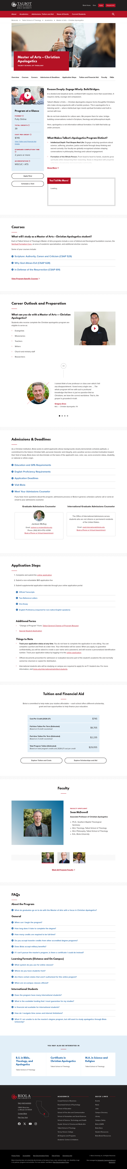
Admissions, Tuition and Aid (43, 14)
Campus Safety (100, 1120)
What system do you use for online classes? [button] (34, 965)
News (97, 1105)
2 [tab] (62, 416)
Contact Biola (22, 1114)
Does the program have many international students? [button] (38, 995)
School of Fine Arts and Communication (71, 1112)
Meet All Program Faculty (62, 870)
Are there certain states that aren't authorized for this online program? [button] (46, 977)
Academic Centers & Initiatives (68, 1140)
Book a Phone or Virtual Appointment (39, 533)
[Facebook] (19, 1124)
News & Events (63, 14)
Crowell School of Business (67, 1101)
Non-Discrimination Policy (41, 1156)
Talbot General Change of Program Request (61, 626)
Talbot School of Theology (31, 20)
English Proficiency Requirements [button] (33, 471)
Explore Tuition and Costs (41, 760)
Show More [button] (52, 168)
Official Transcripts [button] (27, 592)
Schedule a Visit (27, 184)
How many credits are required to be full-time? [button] (35, 934)
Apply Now (27, 176)
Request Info (110, 5)
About (14, 14)
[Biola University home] (31, 1096)
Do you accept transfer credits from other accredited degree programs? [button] (46, 940)
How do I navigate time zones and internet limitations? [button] (39, 1013)
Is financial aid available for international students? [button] (37, 1007)
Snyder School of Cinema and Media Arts (72, 1124)
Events (97, 1101)
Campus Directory (101, 1112)
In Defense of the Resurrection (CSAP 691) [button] (37, 269)
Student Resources (101, 1132)
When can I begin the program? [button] (28, 922)
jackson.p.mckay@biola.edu (41, 527)
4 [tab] (67, 416)
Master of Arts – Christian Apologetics (70, 20)
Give (94, 5)
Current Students (79, 14)
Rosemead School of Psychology (69, 1105)
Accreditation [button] (22, 161)
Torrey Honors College (65, 1132)
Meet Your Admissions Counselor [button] (32, 491)
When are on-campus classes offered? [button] (31, 983)
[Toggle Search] (113, 14)
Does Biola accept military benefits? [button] (30, 946)
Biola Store (99, 1128)
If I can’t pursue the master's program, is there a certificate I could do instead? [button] (49, 952)
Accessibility (26, 1156)
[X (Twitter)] (24, 1124)
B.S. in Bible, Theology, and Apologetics (24, 1061)
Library (97, 1116)
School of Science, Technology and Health (72, 1120)
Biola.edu (15, 20)
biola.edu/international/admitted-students (50, 669)
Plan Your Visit (23, 1117)
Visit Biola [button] (20, 484)
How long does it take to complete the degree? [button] (35, 928)
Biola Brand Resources (103, 1136)
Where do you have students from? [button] (30, 971)
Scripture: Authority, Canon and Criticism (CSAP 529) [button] (43, 256)
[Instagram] (36, 1124)
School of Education (64, 1109)
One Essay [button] (23, 604)
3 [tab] (64, 416)
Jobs (97, 1109)
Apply (101, 5)
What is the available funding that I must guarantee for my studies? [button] (44, 1001)
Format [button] (19, 116)
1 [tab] (59, 416)
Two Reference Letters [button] (28, 598)
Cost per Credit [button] (23, 135)
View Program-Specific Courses (25, 279)
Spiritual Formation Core (22, 244)
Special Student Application (30, 631)
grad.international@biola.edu (94, 527)
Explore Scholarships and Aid (85, 760)
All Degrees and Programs (67, 1136)
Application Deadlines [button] (26, 478)
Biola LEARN (99, 1124)
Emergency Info (67, 1156)
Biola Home (87, 5)
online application (44, 575)
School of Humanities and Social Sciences (72, 1116)
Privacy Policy (16, 1156)
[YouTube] (30, 1124)
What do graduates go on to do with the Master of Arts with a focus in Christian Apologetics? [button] (56, 910)
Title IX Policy (56, 1156)
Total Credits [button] (22, 125)
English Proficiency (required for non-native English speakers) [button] (44, 610)
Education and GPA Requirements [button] (33, 465)
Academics (24, 14)
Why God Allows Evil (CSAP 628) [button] (32, 263)
